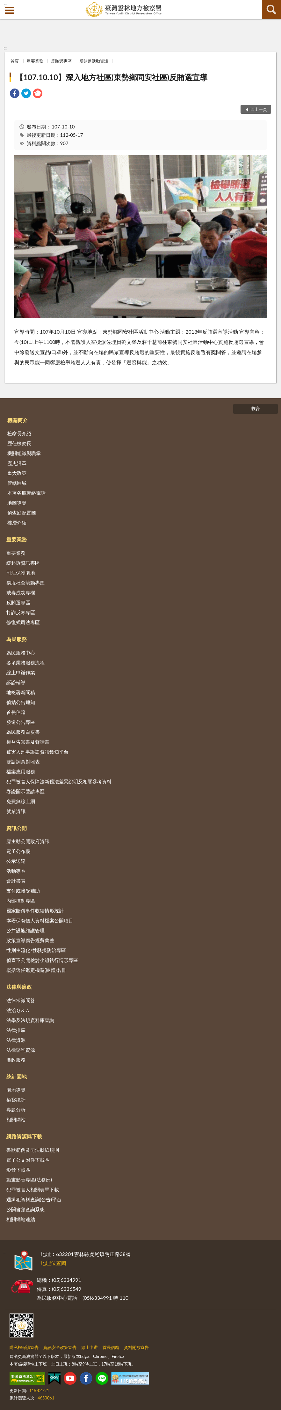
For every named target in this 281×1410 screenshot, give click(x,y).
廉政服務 (15, 1060)
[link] (14, 94)
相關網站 (15, 1119)
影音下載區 (18, 1170)
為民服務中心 (20, 652)
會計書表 (15, 881)
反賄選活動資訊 (93, 61)
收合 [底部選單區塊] (255, 408)
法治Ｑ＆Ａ (18, 1010)
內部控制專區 (20, 900)
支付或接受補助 (23, 891)
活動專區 (15, 871)
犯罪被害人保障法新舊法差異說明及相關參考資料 (59, 781)
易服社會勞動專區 (25, 582)
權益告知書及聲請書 (27, 742)
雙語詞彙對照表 (23, 761)
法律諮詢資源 (20, 1050)
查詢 (271, 9)
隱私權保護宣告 (24, 1347)
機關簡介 (17, 420)
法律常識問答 (20, 1000)
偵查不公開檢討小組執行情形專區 (42, 960)
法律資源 (15, 1040)
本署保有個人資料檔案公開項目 (39, 920)
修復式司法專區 (23, 622)
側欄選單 (9, 10)
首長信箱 (15, 712)
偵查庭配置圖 (21, 512)
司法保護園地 (20, 573)
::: (5, 4)
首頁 (15, 61)
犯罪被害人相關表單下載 (32, 1189)
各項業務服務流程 (25, 662)
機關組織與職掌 (24, 453)
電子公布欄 (18, 851)
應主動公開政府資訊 (27, 841)
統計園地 (16, 1076)
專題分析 (15, 1109)
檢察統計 (15, 1100)
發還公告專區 (20, 722)
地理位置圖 (53, 1263)
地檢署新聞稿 (20, 692)
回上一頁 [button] (258, 109)
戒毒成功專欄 (20, 592)
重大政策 (16, 473)
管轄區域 (16, 483)
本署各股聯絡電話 (26, 493)
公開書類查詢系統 (25, 1209)
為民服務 (16, 639)
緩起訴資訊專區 (23, 563)
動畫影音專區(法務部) (29, 1179)
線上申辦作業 (20, 672)
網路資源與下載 (24, 1136)
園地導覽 (15, 1090)
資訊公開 (16, 828)
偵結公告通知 (20, 702)
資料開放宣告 (136, 1347)
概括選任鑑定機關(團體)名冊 (36, 970)
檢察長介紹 (19, 433)
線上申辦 (89, 1347)
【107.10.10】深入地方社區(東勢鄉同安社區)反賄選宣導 (111, 77)
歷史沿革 (16, 463)
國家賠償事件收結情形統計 (35, 910)
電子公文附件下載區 (27, 1160)
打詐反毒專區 (20, 612)
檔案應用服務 (20, 771)
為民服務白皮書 (23, 732)
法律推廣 (15, 1030)
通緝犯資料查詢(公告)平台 (33, 1199)
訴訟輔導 (15, 682)
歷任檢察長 (19, 443)
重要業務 (35, 61)
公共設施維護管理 (25, 930)
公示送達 (15, 861)
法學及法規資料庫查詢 (30, 1020)
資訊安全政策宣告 (59, 1347)
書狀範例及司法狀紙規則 (32, 1150)
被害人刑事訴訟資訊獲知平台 (37, 752)
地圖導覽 (16, 503)
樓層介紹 (16, 522)
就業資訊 (15, 811)
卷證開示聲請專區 (25, 791)
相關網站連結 (20, 1219)
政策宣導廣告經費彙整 (30, 940)
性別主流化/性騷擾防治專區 (36, 950)
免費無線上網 (20, 801)
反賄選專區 (61, 61)
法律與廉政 (19, 987)
